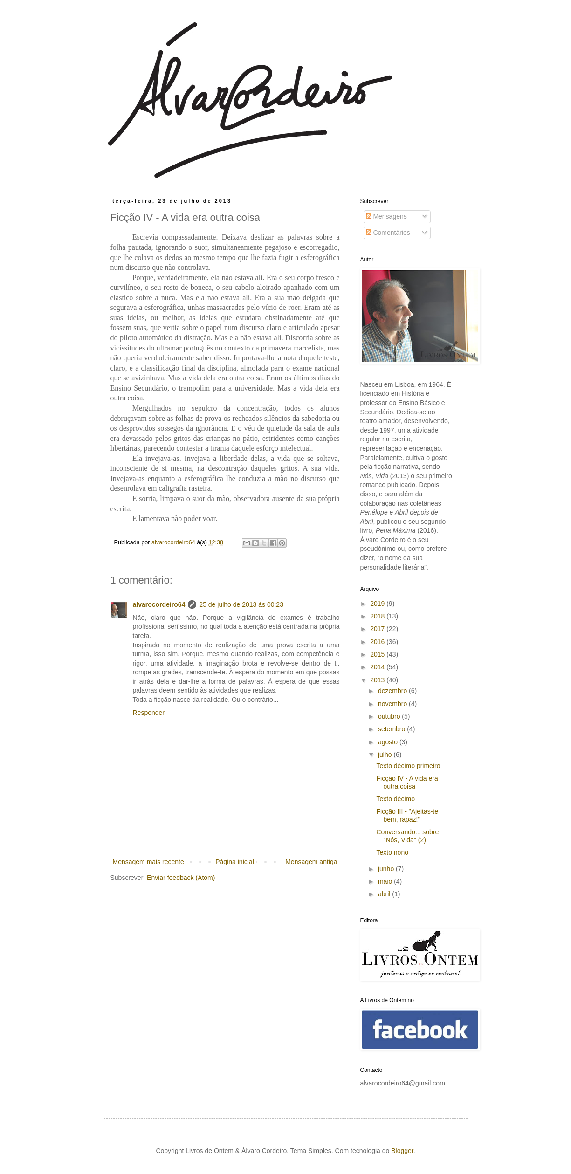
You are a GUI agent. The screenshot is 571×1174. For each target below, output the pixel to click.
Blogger (402, 1150)
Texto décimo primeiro (408, 765)
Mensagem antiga (311, 861)
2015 (378, 654)
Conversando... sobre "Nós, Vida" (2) (407, 836)
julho (385, 754)
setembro (392, 729)
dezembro (393, 690)
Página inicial (234, 861)
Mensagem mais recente (148, 861)
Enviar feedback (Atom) (181, 877)
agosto (388, 742)
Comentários (388, 232)
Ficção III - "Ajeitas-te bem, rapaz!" (407, 815)
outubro (390, 716)
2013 (378, 680)
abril (385, 894)
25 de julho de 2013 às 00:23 (241, 604)
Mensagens (386, 216)
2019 (378, 603)
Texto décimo (395, 799)
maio (386, 881)
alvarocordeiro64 (159, 604)
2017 (378, 628)
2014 (378, 667)
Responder (149, 712)
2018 (378, 616)
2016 (378, 641)
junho (387, 868)
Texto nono (392, 852)
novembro (393, 703)
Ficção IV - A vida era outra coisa (407, 782)
